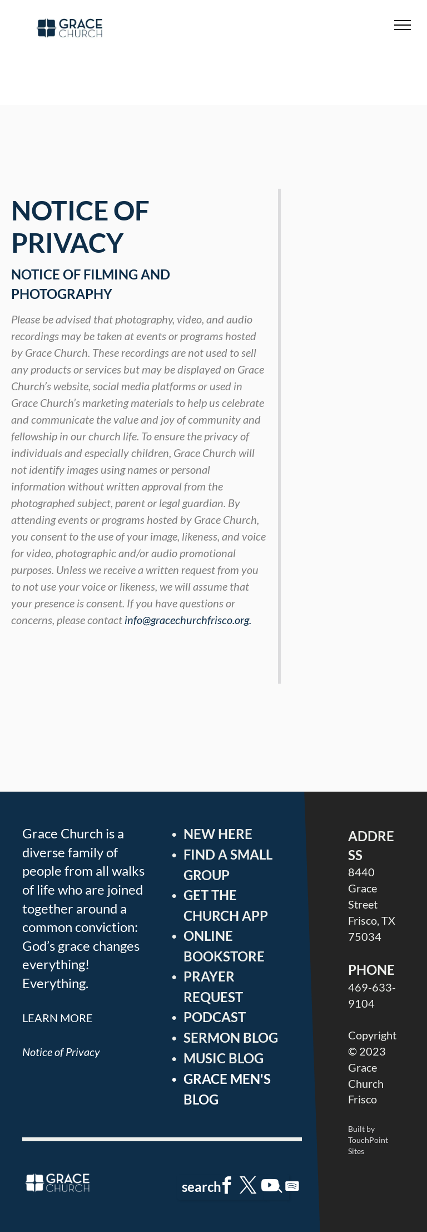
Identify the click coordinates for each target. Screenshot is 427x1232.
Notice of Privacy (61, 1051)
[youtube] (270, 1187)
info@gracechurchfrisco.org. (188, 619)
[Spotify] (292, 1187)
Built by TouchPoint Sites (368, 1140)
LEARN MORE (57, 1017)
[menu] (402, 25)
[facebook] (227, 1187)
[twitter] (249, 1187)
